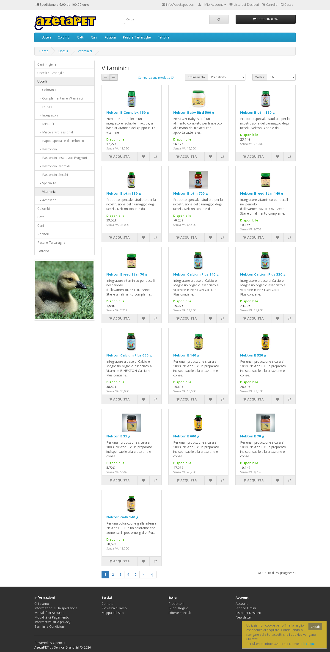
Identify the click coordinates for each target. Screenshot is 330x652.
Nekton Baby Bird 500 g (193, 112)
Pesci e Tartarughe (137, 37)
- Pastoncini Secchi (52, 174)
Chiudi (315, 626)
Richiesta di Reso (114, 608)
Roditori (110, 37)
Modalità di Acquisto (49, 613)
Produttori (176, 603)
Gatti (80, 37)
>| (152, 574)
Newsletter (244, 617)
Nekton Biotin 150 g (257, 112)
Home (43, 51)
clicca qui (308, 643)
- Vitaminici (46, 191)
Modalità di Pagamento (51, 617)
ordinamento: (197, 77)
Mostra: (260, 77)
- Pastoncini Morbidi (53, 166)
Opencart (60, 643)
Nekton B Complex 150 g (127, 112)
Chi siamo (41, 603)
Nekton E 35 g (118, 436)
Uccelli (46, 37)
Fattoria (163, 37)
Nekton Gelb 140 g (122, 517)
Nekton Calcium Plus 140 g (196, 274)
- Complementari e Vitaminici (60, 98)
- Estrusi (44, 107)
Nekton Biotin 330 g (123, 193)
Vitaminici (85, 51)
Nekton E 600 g (186, 436)
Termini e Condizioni (49, 626)
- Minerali (45, 124)
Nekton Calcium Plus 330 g (263, 274)
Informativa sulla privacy (52, 622)
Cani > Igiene (46, 64)
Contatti (107, 603)
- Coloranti (46, 90)
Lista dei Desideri (248, 613)
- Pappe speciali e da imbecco (60, 140)
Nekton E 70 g (252, 436)
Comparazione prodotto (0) (156, 78)
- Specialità (46, 183)
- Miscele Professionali (55, 132)
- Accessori (46, 200)
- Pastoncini (47, 149)
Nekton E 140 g (186, 355)
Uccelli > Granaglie (50, 73)
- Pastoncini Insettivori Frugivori (62, 157)
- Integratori (47, 115)
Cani (94, 37)
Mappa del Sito (113, 613)
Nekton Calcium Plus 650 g (129, 355)
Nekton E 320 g (253, 355)
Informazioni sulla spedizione (55, 608)
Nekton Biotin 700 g (190, 193)
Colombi (64, 37)
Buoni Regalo (178, 608)
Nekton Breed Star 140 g (261, 193)
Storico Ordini (246, 608)
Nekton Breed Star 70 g (126, 274)
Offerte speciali (179, 613)
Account (242, 603)
